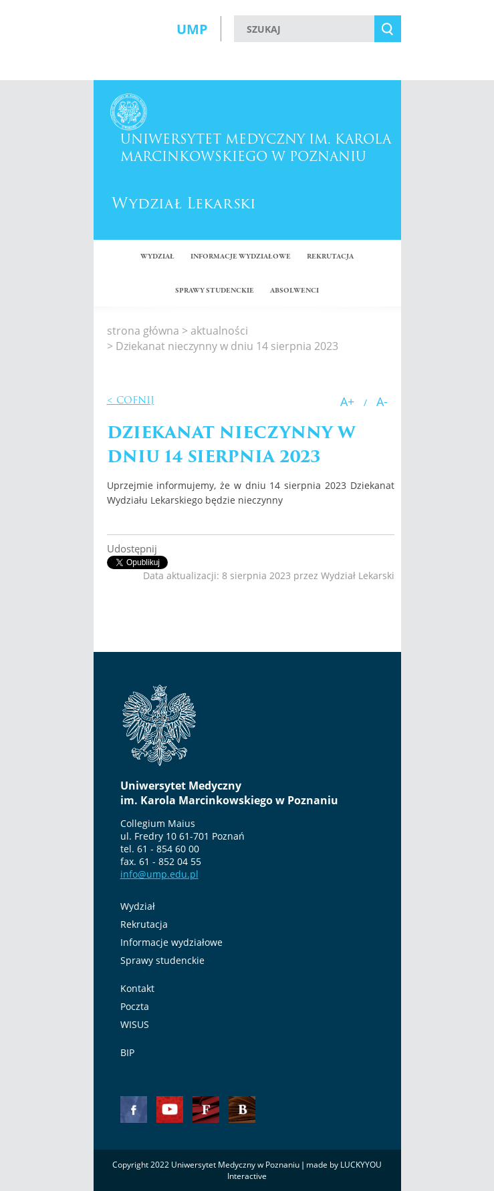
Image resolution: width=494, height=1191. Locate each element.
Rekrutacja (330, 257)
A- (382, 401)
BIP (127, 1052)
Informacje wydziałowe (241, 257)
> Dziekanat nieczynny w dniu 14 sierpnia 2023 (222, 346)
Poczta (134, 1006)
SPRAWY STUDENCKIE (214, 291)
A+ (347, 401)
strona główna (143, 330)
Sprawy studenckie (162, 960)
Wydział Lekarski (184, 203)
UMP (192, 29)
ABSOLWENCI (294, 291)
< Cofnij (130, 400)
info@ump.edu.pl (159, 874)
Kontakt (137, 988)
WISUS (134, 1024)
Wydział (157, 257)
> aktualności (215, 330)
